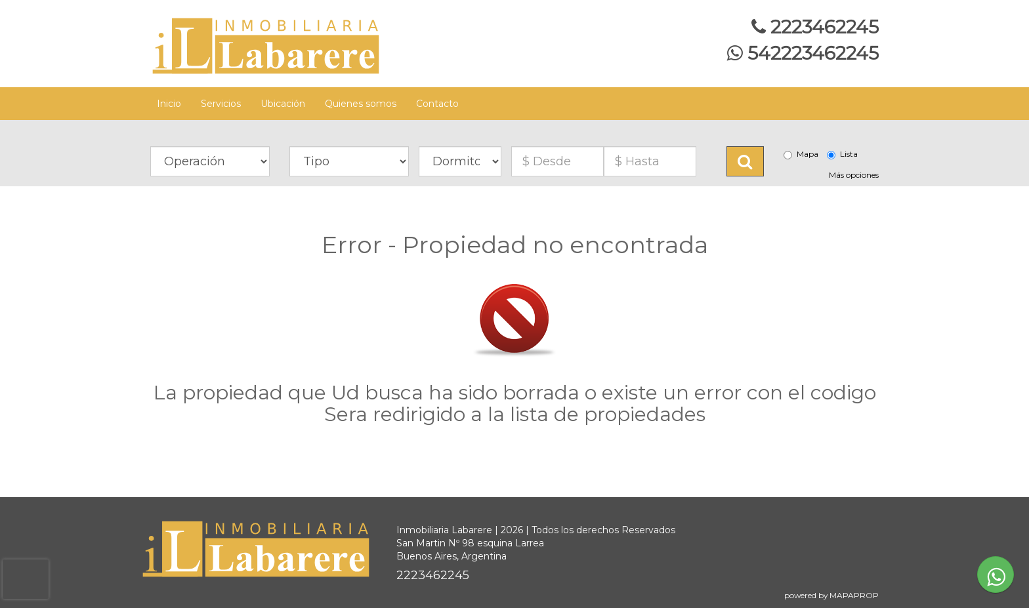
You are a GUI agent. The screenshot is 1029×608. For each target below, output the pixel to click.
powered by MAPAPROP (831, 595)
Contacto (437, 104)
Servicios (221, 104)
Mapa (801, 154)
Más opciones (854, 175)
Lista (842, 154)
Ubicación (283, 104)
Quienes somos (360, 104)
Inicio (169, 104)
